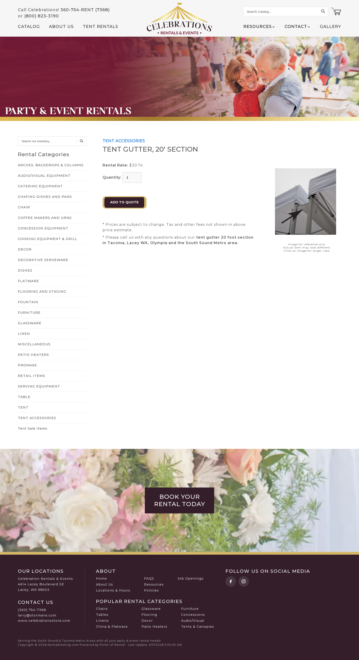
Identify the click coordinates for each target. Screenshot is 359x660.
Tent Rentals (100, 26)
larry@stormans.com (37, 615)
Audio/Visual (192, 621)
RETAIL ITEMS (31, 376)
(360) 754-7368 (32, 610)
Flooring (149, 615)
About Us (61, 26)
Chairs (102, 609)
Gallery (330, 26)
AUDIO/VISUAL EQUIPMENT (44, 176)
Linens (102, 621)
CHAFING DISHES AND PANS (45, 197)
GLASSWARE (29, 323)
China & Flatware (112, 627)
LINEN (24, 334)
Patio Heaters (154, 627)
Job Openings (190, 578)
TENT (23, 407)
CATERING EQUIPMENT (40, 186)
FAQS (149, 578)
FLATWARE (28, 281)
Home (101, 578)
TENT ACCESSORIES (37, 418)
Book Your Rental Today (179, 500)
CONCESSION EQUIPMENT (43, 228)
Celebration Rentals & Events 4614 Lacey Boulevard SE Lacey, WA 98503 (45, 584)
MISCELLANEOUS (34, 344)
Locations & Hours (113, 590)
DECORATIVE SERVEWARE (43, 260)
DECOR (25, 249)
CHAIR (24, 207)
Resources (154, 584)
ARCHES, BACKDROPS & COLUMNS (51, 165)
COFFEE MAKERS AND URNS (45, 218)
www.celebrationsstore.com (44, 621)
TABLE (24, 397)
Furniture (190, 609)
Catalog (29, 26)
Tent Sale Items (32, 428)
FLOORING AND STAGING (42, 291)
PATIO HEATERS (33, 355)
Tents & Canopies (197, 627)
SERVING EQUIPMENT (39, 386)
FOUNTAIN (28, 302)
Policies (151, 590)
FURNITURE (29, 313)
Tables (102, 615)
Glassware (151, 609)
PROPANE (27, 365)
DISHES (25, 270)
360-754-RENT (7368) (85, 9)
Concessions (193, 615)
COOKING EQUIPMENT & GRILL (47, 239)
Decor (147, 621)
